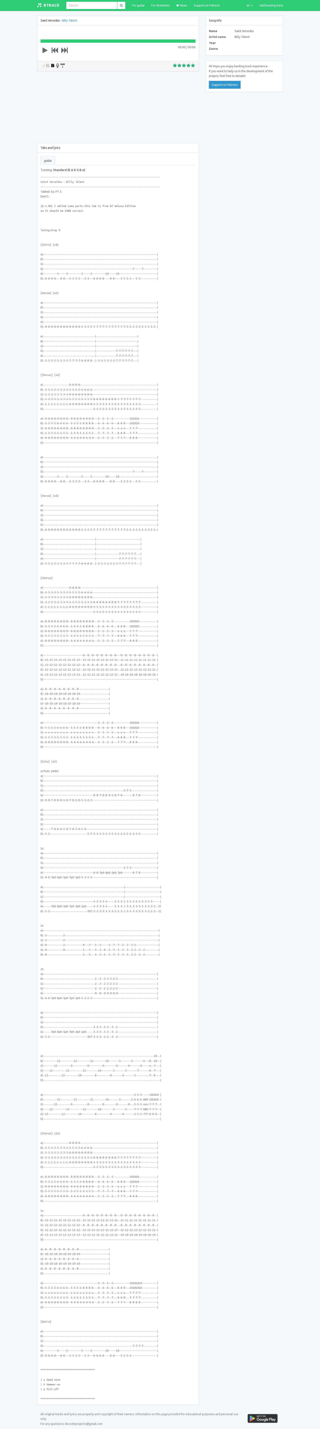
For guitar (138, 5)
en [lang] (250, 5)
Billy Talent (69, 20)
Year (212, 43)
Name (213, 31)
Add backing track (271, 5)
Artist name (217, 37)
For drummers (160, 5)
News (181, 5)
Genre (213, 48)
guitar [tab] (48, 160)
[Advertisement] (118, 106)
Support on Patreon (207, 5)
